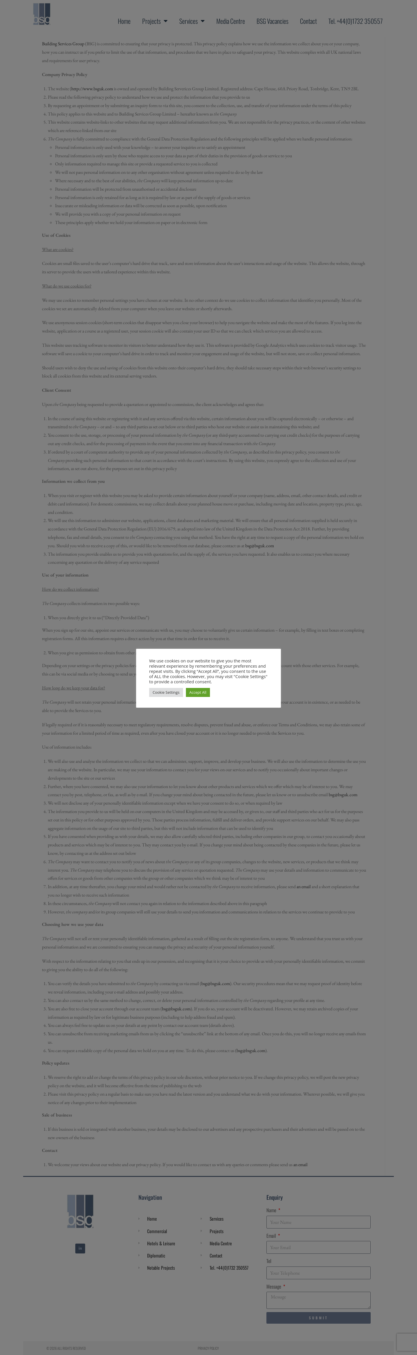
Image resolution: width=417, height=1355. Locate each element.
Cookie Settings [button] (166, 692)
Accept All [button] (197, 692)
